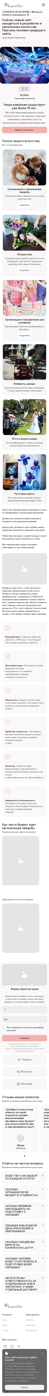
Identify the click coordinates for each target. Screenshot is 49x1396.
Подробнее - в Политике (16, 1381)
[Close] (42, 1353)
